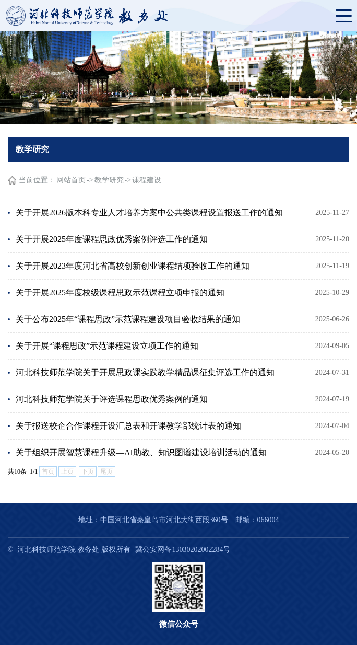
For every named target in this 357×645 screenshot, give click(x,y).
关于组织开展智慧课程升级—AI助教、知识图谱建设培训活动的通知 (141, 452)
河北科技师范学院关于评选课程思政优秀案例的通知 (112, 399)
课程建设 (146, 180)
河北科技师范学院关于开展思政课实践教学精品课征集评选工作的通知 (145, 372)
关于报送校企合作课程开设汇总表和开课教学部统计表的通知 (128, 425)
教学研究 (109, 180)
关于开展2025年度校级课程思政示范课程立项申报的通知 (120, 292)
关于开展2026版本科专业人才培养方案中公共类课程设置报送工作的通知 (149, 212)
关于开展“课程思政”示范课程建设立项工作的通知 (107, 345)
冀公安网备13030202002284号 (182, 550)
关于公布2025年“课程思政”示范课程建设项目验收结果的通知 (128, 319)
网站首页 (71, 180)
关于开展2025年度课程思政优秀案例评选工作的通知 (112, 239)
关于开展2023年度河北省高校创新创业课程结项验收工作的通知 (132, 265)
